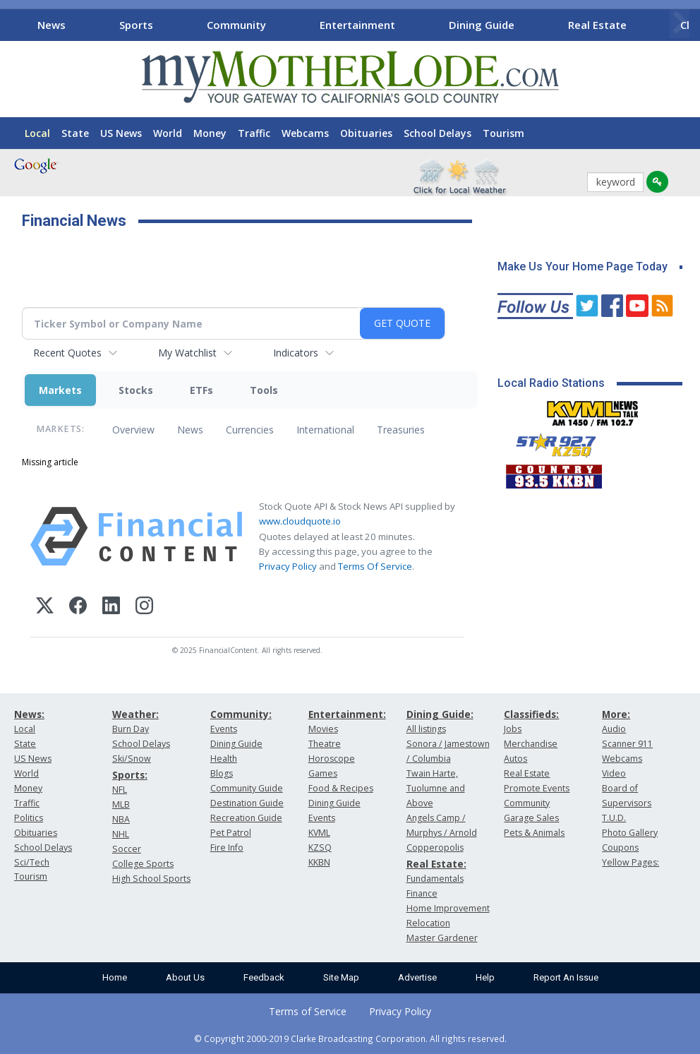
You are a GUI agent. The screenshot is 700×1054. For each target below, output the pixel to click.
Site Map (341, 977)
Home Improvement (448, 908)
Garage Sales (531, 818)
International (325, 429)
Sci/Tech (31, 862)
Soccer (126, 849)
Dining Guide (481, 25)
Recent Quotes (67, 352)
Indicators (295, 352)
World (167, 133)
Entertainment (357, 25)
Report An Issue (565, 977)
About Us (185, 977)
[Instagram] (144, 607)
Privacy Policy (288, 566)
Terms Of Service (375, 566)
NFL (119, 790)
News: (29, 714)
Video (614, 773)
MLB (121, 804)
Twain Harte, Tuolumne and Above (435, 788)
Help (485, 977)
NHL (120, 834)
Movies (323, 729)
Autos (515, 759)
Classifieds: (531, 714)
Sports (136, 25)
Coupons (620, 848)
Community (236, 25)
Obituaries (366, 133)
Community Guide (246, 788)
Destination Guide (247, 803)
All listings (426, 729)
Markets (60, 390)
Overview (133, 429)
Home (114, 977)
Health (223, 759)
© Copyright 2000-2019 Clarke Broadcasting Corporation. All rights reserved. (350, 1038)
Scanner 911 (627, 744)
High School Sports (151, 879)
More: (616, 714)
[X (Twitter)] (44, 607)
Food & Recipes (340, 788)
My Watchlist (187, 352)
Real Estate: (436, 863)
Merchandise (530, 744)
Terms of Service (307, 1011)
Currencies (250, 429)
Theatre (324, 744)
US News (121, 133)
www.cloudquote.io (300, 521)
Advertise (417, 977)
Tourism (503, 133)
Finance (422, 893)
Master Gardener (442, 938)
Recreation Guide (246, 818)
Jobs (512, 729)
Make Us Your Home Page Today (582, 266)
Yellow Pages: (630, 862)
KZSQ (320, 848)
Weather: (135, 714)
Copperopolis (435, 848)
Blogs (221, 773)
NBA (121, 819)
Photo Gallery (630, 833)
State (75, 133)
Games (322, 773)
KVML (319, 833)
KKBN (319, 862)
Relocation (428, 923)
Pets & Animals (534, 833)
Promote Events (536, 788)
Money (210, 133)
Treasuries (401, 429)
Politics (28, 818)
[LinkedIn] (111, 607)
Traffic (254, 133)
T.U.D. (614, 818)
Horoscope (331, 759)
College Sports (143, 864)
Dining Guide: (439, 714)
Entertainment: (347, 714)
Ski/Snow (131, 759)
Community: (241, 714)
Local (37, 133)
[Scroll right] (679, 23)
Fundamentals (435, 879)
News (51, 25)
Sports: (129, 774)
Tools (264, 390)
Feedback (263, 977)
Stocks (136, 390)
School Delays (437, 133)
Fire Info (226, 848)
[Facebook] (78, 607)
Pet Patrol (230, 833)
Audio (614, 729)
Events (223, 729)
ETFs (201, 390)
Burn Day (130, 729)
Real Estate (597, 25)
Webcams (305, 133)
